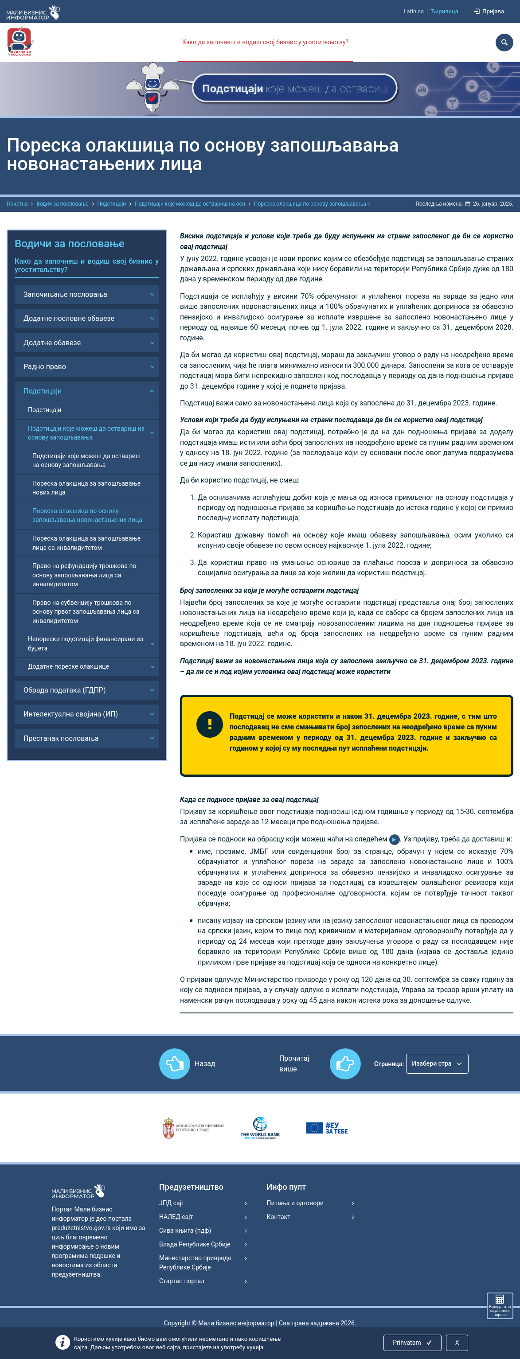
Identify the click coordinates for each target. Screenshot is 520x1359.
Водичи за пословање (70, 244)
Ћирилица (444, 11)
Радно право (44, 366)
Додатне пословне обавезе (68, 318)
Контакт (278, 1216)
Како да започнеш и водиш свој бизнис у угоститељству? (265, 42)
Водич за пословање (62, 204)
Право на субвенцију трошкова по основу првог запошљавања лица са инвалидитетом (86, 611)
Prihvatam (413, 1342)
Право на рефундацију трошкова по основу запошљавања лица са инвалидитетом (84, 575)
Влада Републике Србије (195, 1244)
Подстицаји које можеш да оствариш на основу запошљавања (86, 433)
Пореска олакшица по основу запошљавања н (312, 204)
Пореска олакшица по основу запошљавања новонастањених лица (87, 515)
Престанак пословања (61, 738)
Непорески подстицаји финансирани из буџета (85, 643)
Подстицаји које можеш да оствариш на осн (190, 204)
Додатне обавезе (52, 343)
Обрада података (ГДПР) (64, 690)
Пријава (488, 11)
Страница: (389, 1063)
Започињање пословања (65, 294)
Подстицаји (112, 204)
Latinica (413, 11)
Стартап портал (181, 1281)
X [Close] (457, 1342)
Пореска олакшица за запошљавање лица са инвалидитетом (86, 543)
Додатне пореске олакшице (68, 666)
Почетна (17, 204)
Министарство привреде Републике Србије (195, 1262)
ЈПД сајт (171, 1203)
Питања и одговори (295, 1203)
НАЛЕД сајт (176, 1216)
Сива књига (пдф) (185, 1230)
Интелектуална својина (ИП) (70, 714)
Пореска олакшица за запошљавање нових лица (86, 488)
